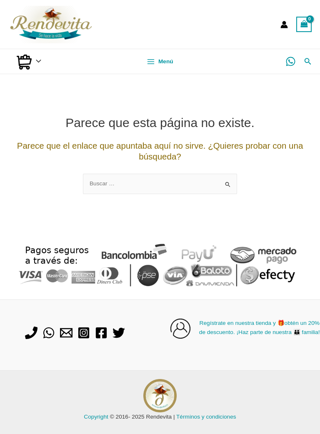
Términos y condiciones (206, 417)
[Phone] (31, 333)
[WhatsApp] (290, 61)
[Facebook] (101, 333)
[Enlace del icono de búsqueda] (308, 61)
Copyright (96, 417)
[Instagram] (84, 333)
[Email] (66, 333)
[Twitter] (118, 333)
